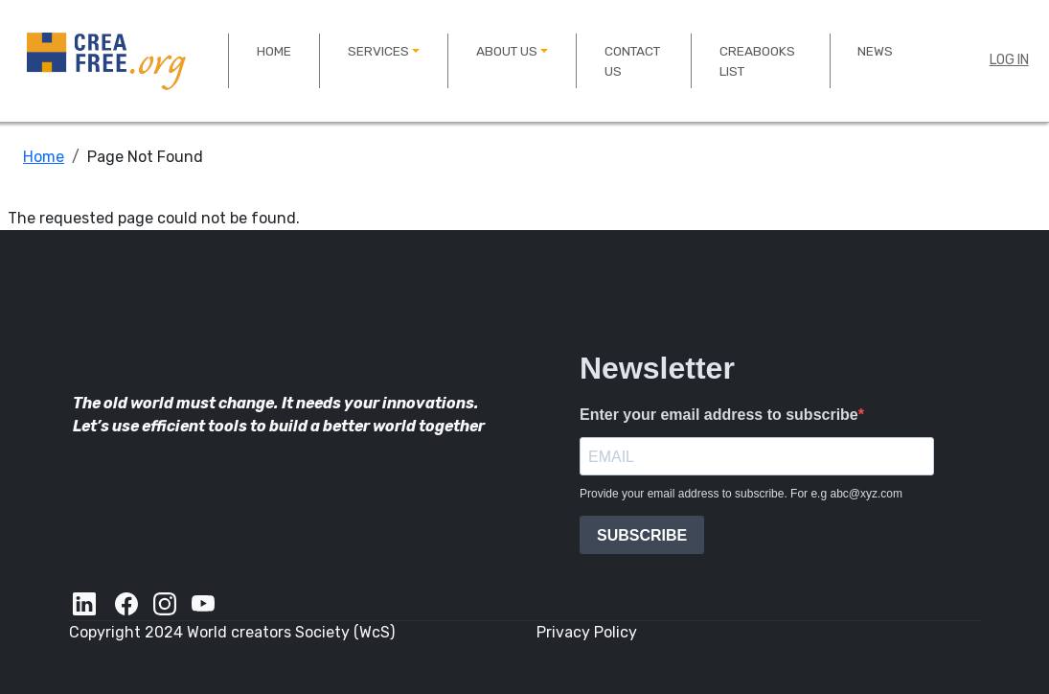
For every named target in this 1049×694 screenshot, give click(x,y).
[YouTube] (205, 603)
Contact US (632, 60)
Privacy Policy (586, 632)
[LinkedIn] (86, 603)
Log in (1009, 60)
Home (274, 50)
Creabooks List (757, 60)
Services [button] (378, 50)
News (875, 50)
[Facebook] (126, 603)
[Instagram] (164, 603)
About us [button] (506, 50)
